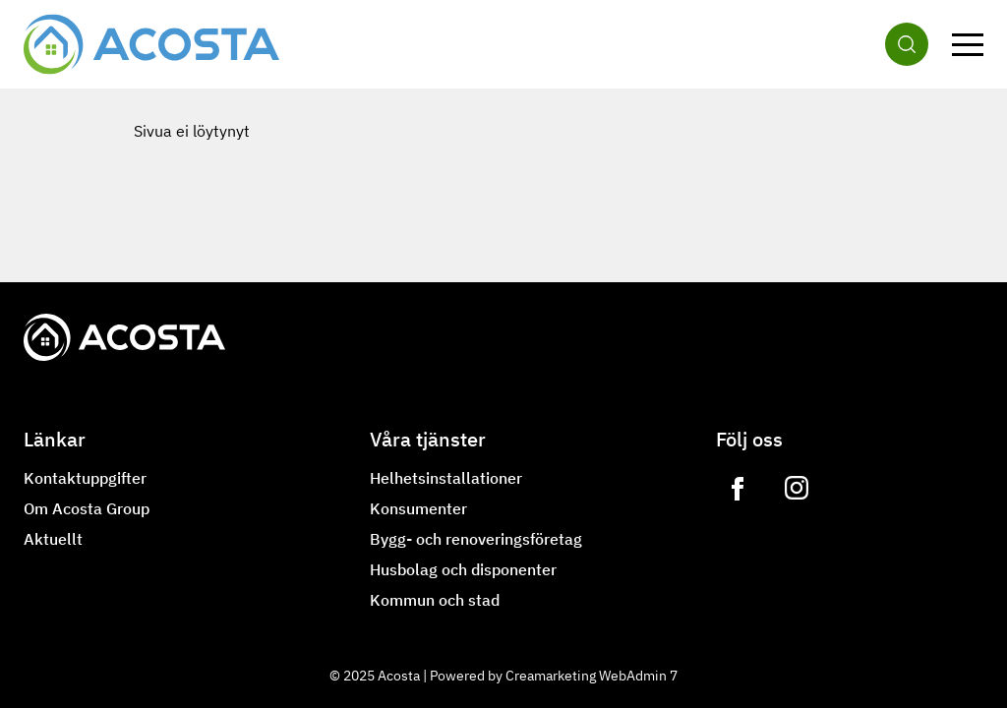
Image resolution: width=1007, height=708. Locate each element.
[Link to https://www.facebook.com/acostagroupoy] (737, 488)
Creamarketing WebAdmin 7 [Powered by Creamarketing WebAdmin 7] (591, 675)
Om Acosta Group (86, 508)
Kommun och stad (435, 600)
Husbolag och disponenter (463, 569)
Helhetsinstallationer (446, 478)
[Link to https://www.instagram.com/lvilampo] (796, 488)
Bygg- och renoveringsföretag (476, 539)
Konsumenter (418, 508)
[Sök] (906, 44)
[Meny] (967, 44)
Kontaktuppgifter (85, 478)
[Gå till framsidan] (151, 44)
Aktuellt (53, 539)
